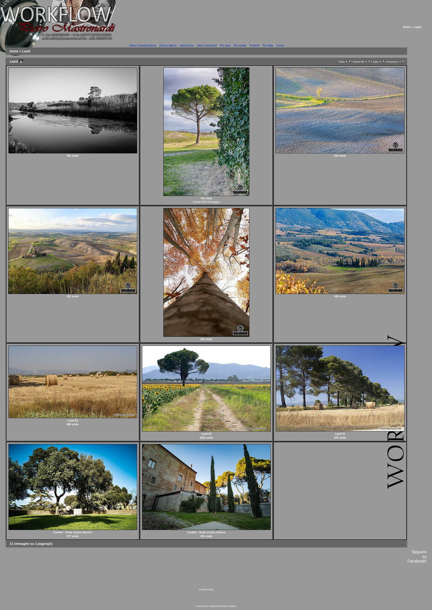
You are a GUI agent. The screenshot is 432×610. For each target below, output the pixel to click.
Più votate (240, 45)
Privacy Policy (206, 589)
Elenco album (168, 45)
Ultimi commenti (207, 45)
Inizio (406, 26)
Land (26, 51)
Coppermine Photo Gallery (222, 606)
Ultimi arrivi (186, 45)
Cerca (280, 45)
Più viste (225, 45)
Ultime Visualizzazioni (142, 45)
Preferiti (254, 45)
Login (417, 26)
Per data (267, 45)
